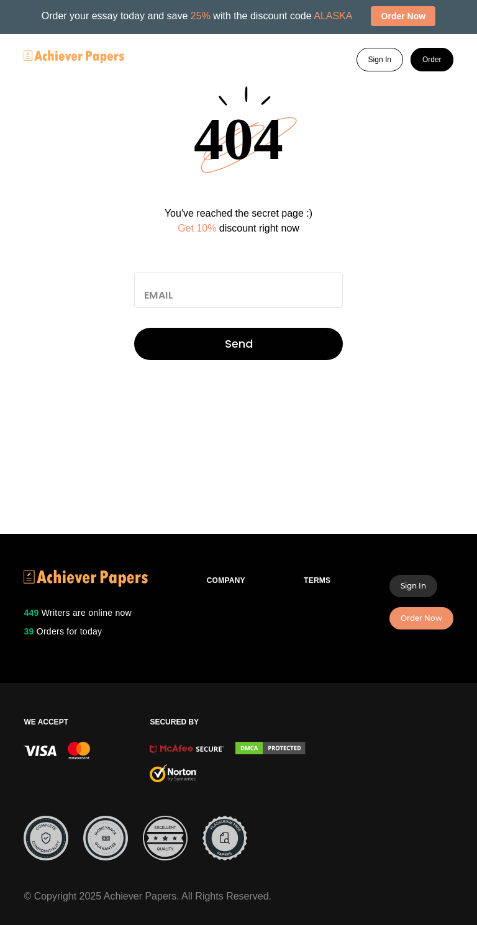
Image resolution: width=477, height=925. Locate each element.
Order (432, 59)
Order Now (421, 618)
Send (239, 343)
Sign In (379, 59)
